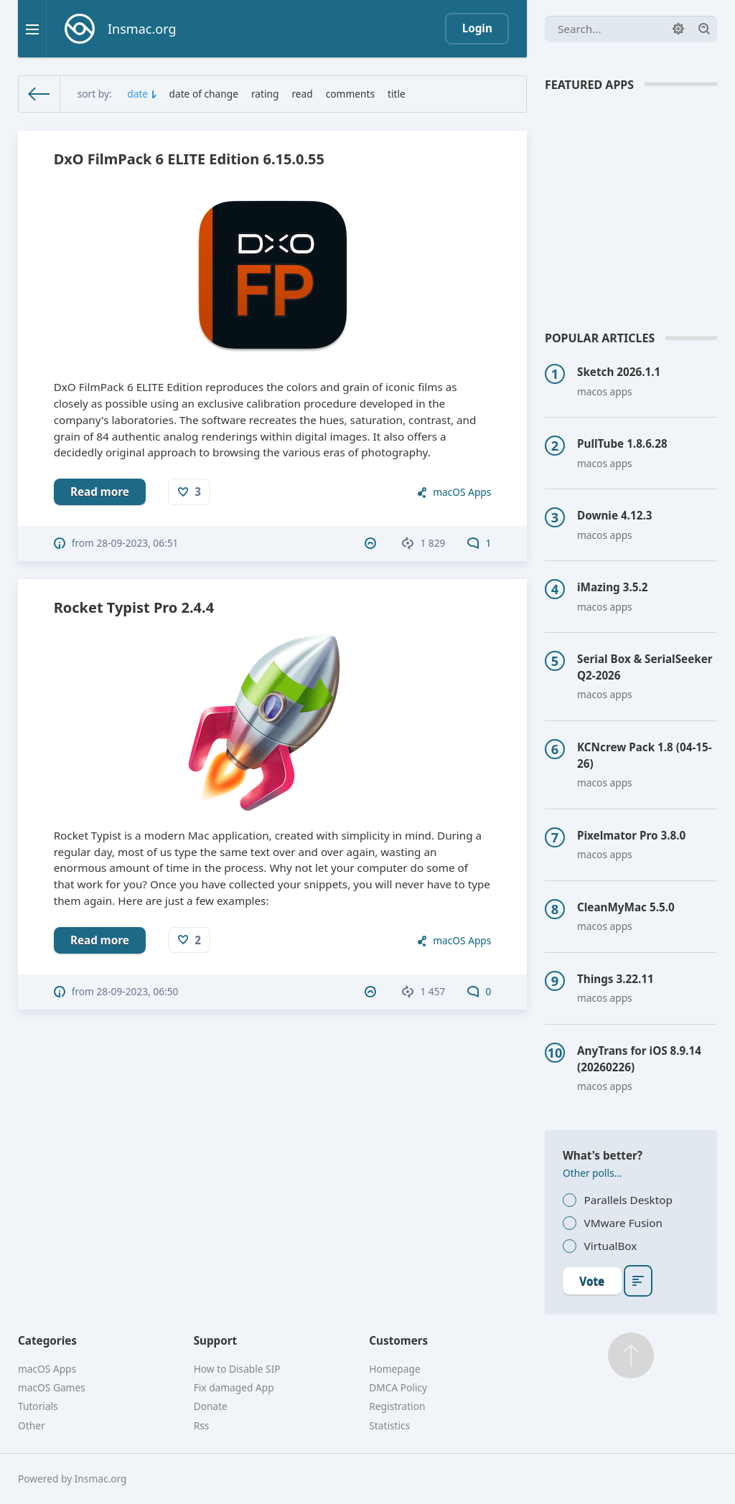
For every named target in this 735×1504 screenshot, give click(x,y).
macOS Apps (462, 492)
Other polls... (592, 1173)
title (397, 93)
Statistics (389, 1425)
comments (350, 93)
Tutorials (38, 1406)
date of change (203, 93)
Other (31, 1425)
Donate (211, 1406)
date (137, 93)
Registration (397, 1406)
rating (265, 93)
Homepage (394, 1369)
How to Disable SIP (237, 1369)
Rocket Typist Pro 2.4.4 (134, 607)
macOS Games (51, 1387)
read (301, 93)
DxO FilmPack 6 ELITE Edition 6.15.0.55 (189, 159)
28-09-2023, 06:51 (138, 543)
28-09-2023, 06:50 (138, 991)
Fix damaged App (234, 1387)
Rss (202, 1425)
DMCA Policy (398, 1387)
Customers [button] (398, 1340)
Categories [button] (47, 1340)
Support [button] (216, 1340)
